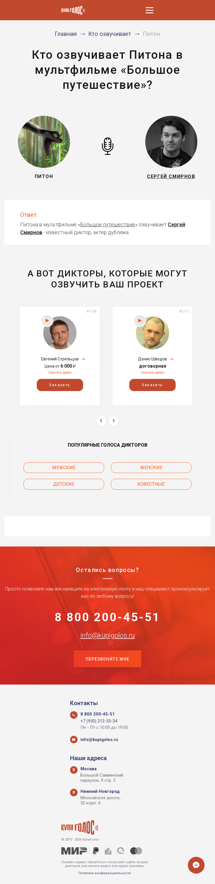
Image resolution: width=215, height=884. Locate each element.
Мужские (55, 467)
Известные (159, 484)
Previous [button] (101, 420)
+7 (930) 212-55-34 (98, 721)
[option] (59, 356)
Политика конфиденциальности (104, 873)
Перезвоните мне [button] (108, 660)
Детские (55, 484)
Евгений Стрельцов (60, 359)
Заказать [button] (59, 385)
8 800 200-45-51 (107, 618)
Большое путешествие (107, 224)
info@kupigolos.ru (107, 635)
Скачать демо (59, 373)
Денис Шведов (152, 359)
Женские (160, 467)
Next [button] (113, 420)
